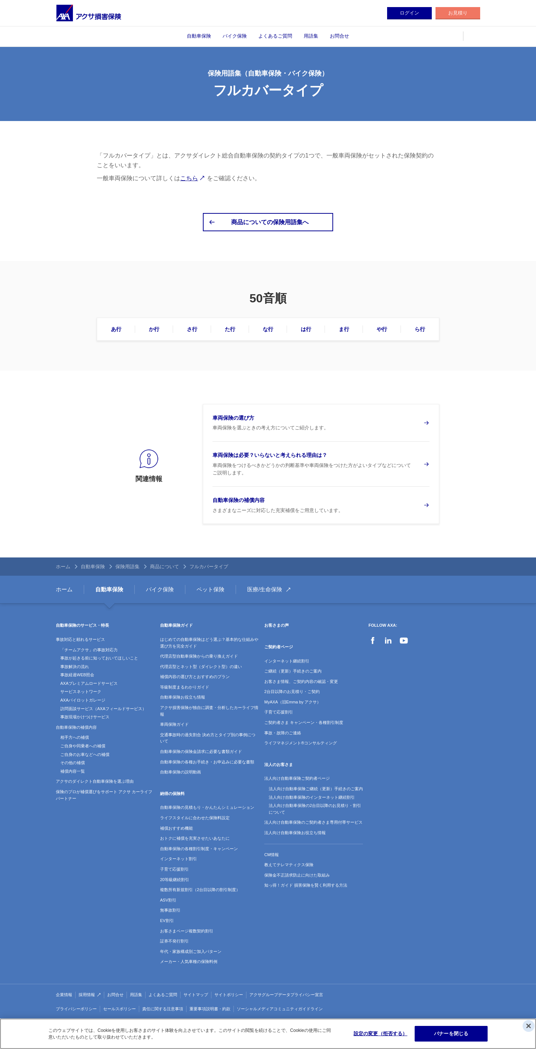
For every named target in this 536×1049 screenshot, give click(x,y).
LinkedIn (388, 640)
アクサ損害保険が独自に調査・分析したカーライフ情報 (209, 710)
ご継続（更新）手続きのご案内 (293, 671)
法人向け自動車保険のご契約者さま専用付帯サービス (313, 822)
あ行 (116, 329)
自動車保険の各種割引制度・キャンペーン (199, 848)
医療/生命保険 (264, 589)
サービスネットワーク (80, 691)
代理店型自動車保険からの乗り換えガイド (199, 656)
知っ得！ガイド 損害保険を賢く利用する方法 (305, 885)
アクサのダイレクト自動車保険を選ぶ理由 (95, 781)
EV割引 (167, 920)
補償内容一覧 (72, 771)
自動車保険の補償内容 (76, 727)
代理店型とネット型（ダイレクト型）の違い (201, 666)
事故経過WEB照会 (77, 675)
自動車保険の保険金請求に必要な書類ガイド (201, 751)
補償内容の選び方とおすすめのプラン (195, 676)
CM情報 (271, 854)
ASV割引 (168, 900)
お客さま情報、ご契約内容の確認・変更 (301, 681)
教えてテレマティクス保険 (288, 864)
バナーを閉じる (451, 1033)
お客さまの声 (276, 625)
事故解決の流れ (74, 666)
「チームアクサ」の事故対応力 (89, 650)
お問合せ (339, 36)
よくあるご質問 (275, 36)
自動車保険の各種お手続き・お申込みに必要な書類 (207, 762)
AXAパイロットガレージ (82, 700)
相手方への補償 (74, 737)
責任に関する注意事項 (162, 1009)
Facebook (372, 640)
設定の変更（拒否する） (380, 1033)
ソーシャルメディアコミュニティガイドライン (280, 1009)
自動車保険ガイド (176, 625)
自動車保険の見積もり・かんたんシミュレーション (207, 807)
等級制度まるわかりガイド (184, 687)
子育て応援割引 (174, 869)
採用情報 (87, 994)
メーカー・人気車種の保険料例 (188, 961)
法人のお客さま (278, 764)
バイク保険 (235, 36)
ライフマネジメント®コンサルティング (300, 743)
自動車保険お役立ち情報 (182, 697)
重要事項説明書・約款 (209, 1009)
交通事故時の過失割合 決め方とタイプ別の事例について (207, 738)
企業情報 (64, 994)
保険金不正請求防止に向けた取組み (297, 875)
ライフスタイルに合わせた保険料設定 (195, 818)
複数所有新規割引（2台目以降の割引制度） (200, 889)
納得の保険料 (172, 793)
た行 (230, 329)
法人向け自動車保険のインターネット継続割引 (312, 797)
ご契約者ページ (278, 647)
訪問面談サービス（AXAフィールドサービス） (103, 708)
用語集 (311, 36)
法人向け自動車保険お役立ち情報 (295, 832)
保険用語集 (127, 566)
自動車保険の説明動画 (180, 772)
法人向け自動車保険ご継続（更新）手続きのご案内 (316, 788)
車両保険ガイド (174, 724)
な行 (268, 329)
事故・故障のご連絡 (282, 733)
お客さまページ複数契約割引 (186, 931)
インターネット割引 (178, 858)
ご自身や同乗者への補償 (82, 746)
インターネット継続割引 (286, 661)
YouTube (404, 640)
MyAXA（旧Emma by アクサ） (292, 702)
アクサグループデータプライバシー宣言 (286, 994)
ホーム (63, 566)
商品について (164, 566)
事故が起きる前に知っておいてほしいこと (99, 658)
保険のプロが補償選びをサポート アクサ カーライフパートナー (104, 795)
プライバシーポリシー (76, 1009)
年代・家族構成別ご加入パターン (190, 951)
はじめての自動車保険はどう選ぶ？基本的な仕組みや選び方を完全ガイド (209, 642)
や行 (382, 329)
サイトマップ (196, 994)
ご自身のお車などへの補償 (84, 754)
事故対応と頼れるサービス (80, 639)
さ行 (192, 329)
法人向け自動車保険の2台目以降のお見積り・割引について (315, 808)
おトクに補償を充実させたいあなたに (195, 838)
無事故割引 (170, 910)
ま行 (344, 329)
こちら (189, 178)
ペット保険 (210, 589)
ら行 (420, 329)
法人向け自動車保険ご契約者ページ (297, 778)
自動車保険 (199, 36)
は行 (306, 329)
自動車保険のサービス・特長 (82, 625)
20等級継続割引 (174, 879)
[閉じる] (529, 1026)
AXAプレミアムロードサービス (89, 683)
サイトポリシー (228, 994)
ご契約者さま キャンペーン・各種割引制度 (303, 722)
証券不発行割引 (174, 941)
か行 (154, 329)
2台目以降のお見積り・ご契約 (292, 691)
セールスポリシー (119, 1009)
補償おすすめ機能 (176, 828)
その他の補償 (72, 762)
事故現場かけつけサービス (84, 717)
